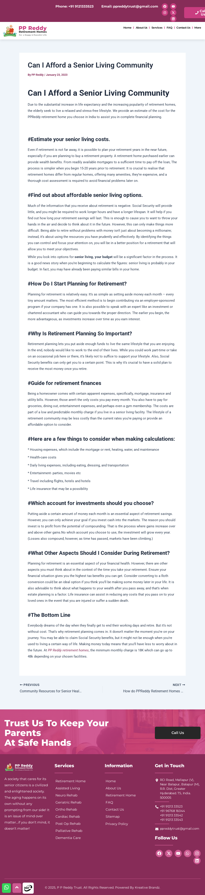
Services (157, 27)
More (197, 27)
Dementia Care (68, 838)
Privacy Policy (116, 824)
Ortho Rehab (66, 809)
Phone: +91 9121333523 (74, 6)
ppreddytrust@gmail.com (135, 6)
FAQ (169, 27)
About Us (141, 27)
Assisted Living (67, 788)
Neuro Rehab (66, 795)
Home (127, 27)
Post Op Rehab (68, 823)
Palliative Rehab (68, 831)
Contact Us (183, 27)
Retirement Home (70, 781)
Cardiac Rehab (67, 816)
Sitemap (113, 816)
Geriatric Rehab (68, 802)
